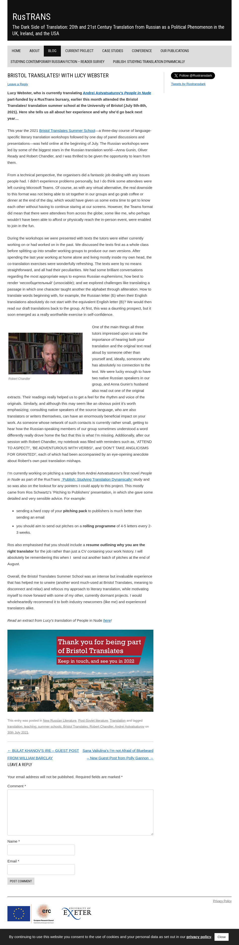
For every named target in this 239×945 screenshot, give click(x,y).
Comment (16, 786)
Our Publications (175, 51)
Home (16, 51)
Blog (52, 51)
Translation (118, 720)
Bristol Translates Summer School (67, 130)
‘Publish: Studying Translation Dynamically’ (96, 479)
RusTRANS (31, 16)
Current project (79, 51)
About (34, 51)
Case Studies (112, 51)
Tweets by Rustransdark (188, 84)
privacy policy (199, 937)
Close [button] (221, 937)
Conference (142, 51)
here (107, 620)
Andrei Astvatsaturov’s (117, 93)
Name (13, 841)
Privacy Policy (222, 901)
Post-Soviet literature (93, 720)
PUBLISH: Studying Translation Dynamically (149, 61)
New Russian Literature (59, 720)
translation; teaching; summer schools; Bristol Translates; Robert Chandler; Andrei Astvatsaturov (75, 726)
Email (13, 861)
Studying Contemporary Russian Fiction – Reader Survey (57, 61)
